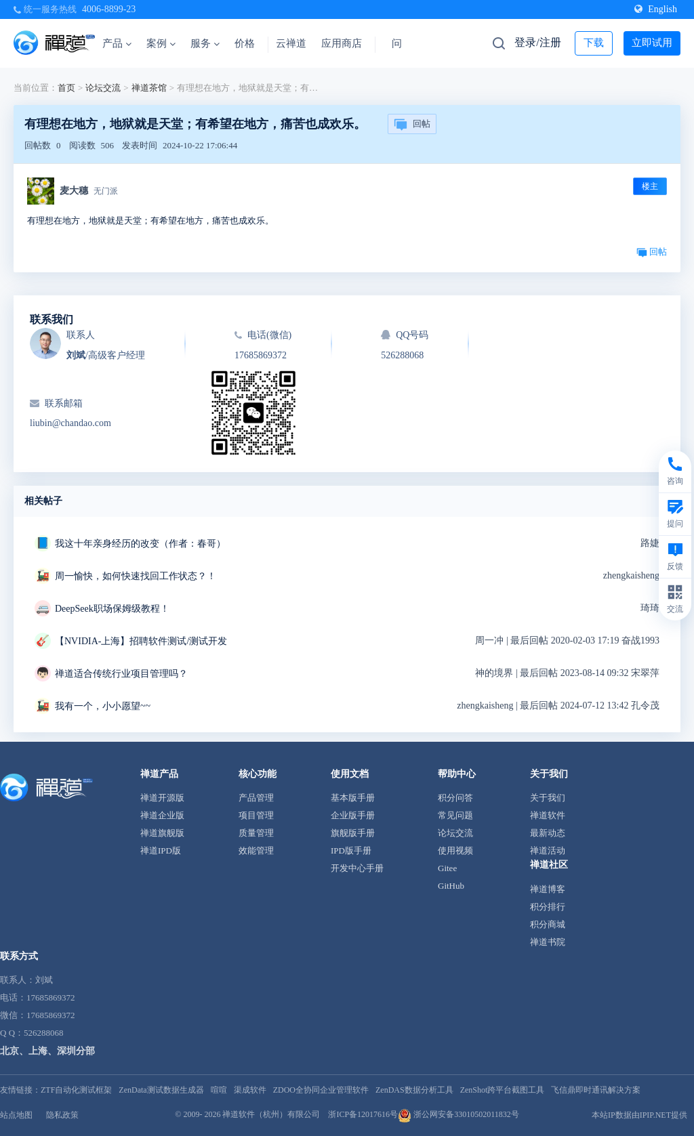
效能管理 (256, 850)
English (655, 9)
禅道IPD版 (160, 850)
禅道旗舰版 (162, 833)
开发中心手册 (357, 868)
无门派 (106, 191)
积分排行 (547, 907)
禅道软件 (547, 815)
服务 (205, 43)
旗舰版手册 (353, 833)
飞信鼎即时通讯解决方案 (595, 1090)
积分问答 (455, 798)
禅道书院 (547, 942)
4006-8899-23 (109, 9)
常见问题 (455, 815)
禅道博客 (547, 889)
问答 (402, 43)
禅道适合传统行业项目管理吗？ (121, 674)
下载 (594, 42)
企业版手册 (353, 815)
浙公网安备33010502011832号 (458, 1114)
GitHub (451, 886)
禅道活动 (547, 850)
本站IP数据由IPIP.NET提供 (639, 1115)
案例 (161, 43)
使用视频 (455, 850)
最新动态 (547, 833)
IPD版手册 (351, 850)
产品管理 (256, 798)
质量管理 (256, 833)
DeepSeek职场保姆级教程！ (112, 609)
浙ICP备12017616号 (363, 1114)
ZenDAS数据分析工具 (414, 1090)
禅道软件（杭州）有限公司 (271, 1114)
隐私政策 (62, 1115)
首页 (66, 88)
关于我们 (547, 798)
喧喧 (219, 1090)
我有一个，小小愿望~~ (102, 706)
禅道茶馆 (149, 88)
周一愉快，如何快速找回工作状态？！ (135, 576)
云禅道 (291, 43)
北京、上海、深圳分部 (47, 1051)
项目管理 (256, 815)
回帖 (412, 125)
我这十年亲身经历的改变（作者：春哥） (140, 544)
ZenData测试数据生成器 (161, 1090)
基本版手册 (353, 798)
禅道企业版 (162, 815)
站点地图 (16, 1115)
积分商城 (547, 924)
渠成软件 (250, 1090)
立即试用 (652, 42)
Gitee (447, 868)
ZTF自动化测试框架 (76, 1090)
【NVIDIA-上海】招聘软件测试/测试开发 (141, 641)
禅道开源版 (162, 798)
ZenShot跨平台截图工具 (502, 1090)
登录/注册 (537, 42)
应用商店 (341, 43)
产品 (116, 43)
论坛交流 (103, 88)
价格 (244, 43)
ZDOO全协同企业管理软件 (321, 1090)
